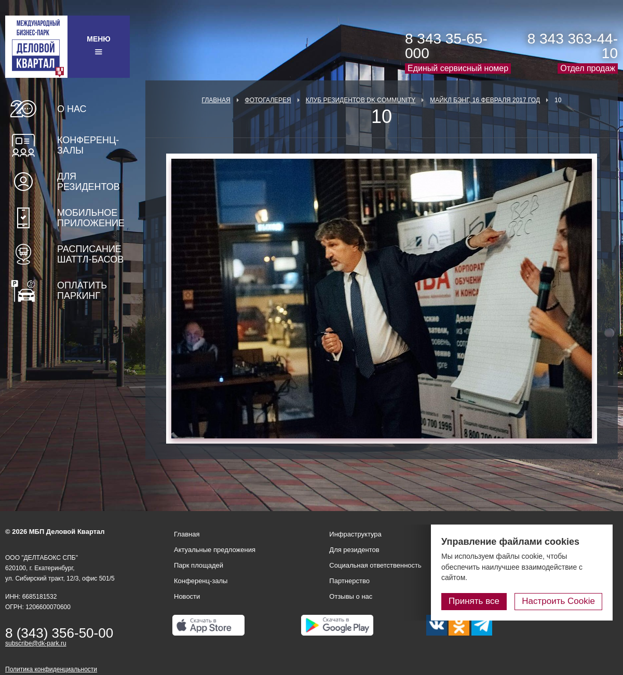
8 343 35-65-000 (446, 46)
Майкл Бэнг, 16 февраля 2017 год (485, 100)
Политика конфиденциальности (51, 669)
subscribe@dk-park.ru (35, 643)
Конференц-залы (88, 145)
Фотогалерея (268, 100)
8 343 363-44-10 (572, 46)
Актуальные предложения (214, 550)
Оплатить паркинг (82, 290)
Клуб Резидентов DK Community (361, 100)
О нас (72, 109)
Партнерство (349, 581)
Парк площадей (198, 565)
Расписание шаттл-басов (90, 254)
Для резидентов (88, 181)
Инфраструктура (355, 534)
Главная (216, 100)
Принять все (474, 601)
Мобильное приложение (91, 218)
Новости (187, 596)
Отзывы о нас (350, 596)
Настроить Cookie (558, 601)
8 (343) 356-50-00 (59, 633)
